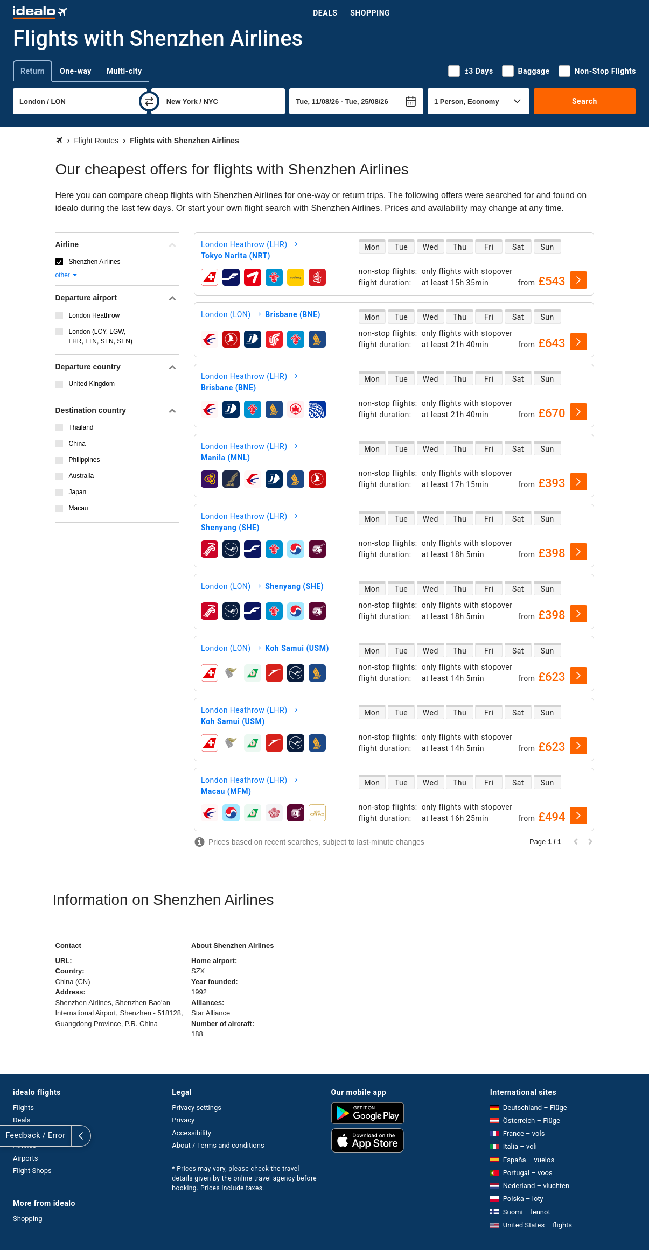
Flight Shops (32, 1171)
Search (584, 101)
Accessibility (191, 1133)
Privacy (183, 1120)
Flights (23, 1108)
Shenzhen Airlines (95, 261)
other (67, 275)
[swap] (149, 101)
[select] (578, 280)
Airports (25, 1158)
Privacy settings (196, 1108)
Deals (325, 13)
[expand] (9, 1136)
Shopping (370, 13)
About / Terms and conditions (218, 1145)
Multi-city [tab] (124, 71)
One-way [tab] (76, 71)
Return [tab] (32, 71)
